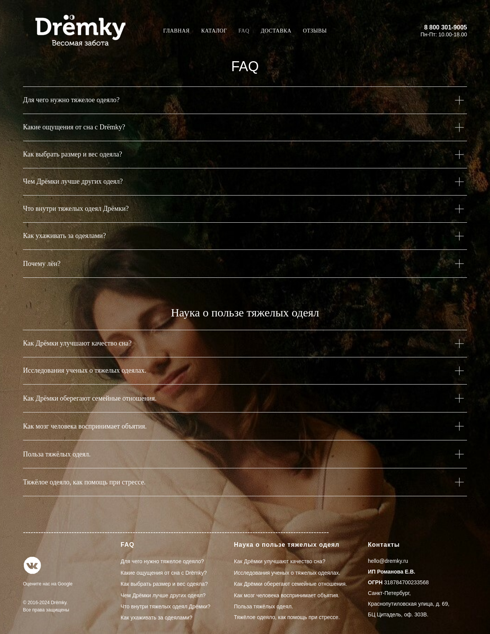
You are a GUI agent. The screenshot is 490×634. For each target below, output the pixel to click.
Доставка (276, 31)
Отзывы (315, 31)
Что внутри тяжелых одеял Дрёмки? (166, 606)
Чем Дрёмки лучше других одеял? (163, 595)
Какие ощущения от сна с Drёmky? (164, 573)
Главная (176, 31)
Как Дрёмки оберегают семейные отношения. (290, 584)
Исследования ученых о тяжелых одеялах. (287, 573)
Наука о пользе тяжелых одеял (287, 544)
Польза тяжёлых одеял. (263, 606)
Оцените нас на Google (47, 584)
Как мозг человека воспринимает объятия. (287, 595)
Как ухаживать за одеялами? (156, 617)
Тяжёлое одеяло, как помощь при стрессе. (287, 617)
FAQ (243, 31)
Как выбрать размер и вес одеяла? (164, 584)
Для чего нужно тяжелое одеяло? (162, 561)
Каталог (214, 31)
